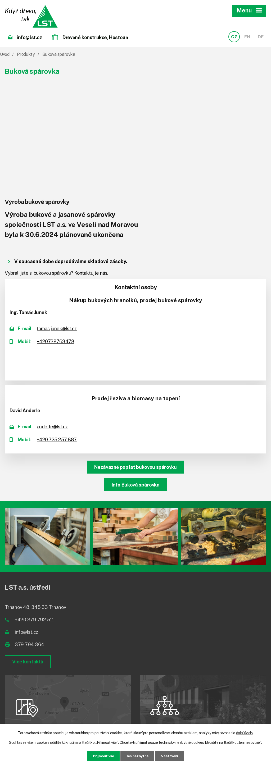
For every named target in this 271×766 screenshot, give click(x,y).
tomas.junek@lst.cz (57, 328)
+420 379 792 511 (34, 619)
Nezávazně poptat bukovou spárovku (135, 467)
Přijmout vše (101, 756)
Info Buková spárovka (136, 485)
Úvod (4, 54)
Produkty (26, 54)
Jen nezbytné (137, 756)
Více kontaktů (28, 661)
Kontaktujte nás (90, 273)
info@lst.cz (26, 632)
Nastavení (171, 756)
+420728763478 (55, 341)
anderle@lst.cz (52, 426)
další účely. (244, 733)
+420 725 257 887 (57, 439)
